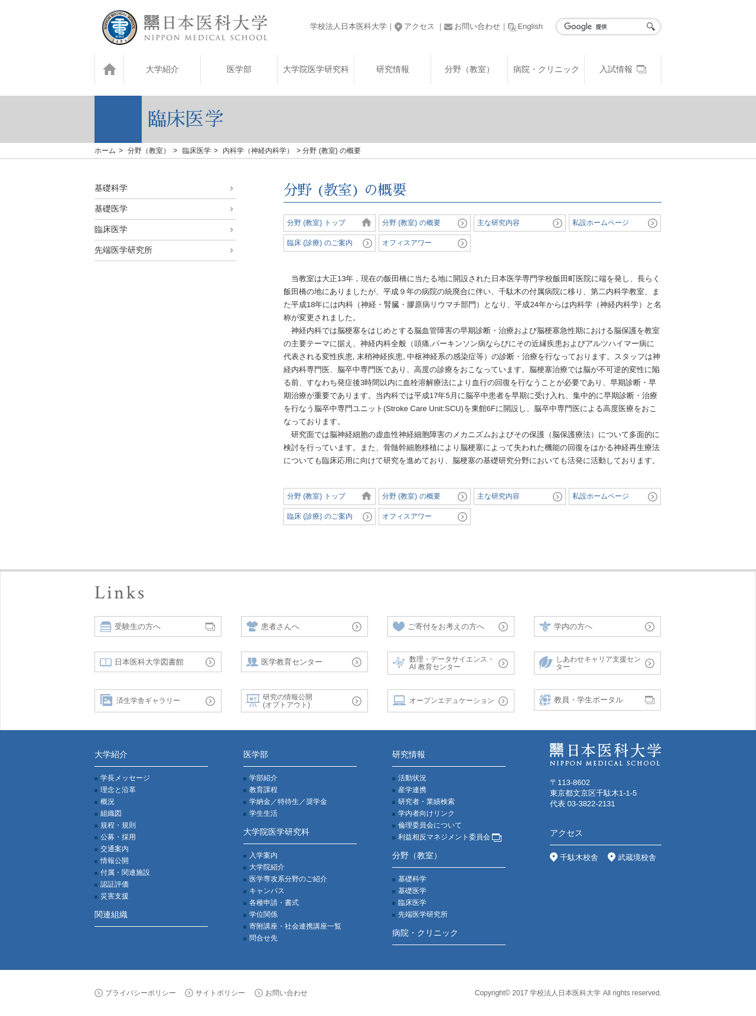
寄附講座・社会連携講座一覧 (295, 926)
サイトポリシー (215, 993)
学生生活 (263, 813)
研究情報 (392, 69)
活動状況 (412, 778)
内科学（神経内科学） (258, 150)
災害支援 (114, 896)
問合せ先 (263, 938)
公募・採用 (118, 837)
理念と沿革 (118, 790)
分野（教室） (469, 69)
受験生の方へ (130, 626)
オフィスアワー (407, 243)
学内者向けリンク (426, 813)
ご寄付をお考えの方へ (438, 626)
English (525, 26)
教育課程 (263, 790)
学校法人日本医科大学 (348, 26)
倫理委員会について (430, 825)
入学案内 (263, 855)
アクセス (415, 26)
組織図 (111, 813)
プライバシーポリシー (135, 993)
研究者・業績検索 (426, 801)
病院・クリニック (546, 69)
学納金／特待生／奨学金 (288, 801)
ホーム (105, 150)
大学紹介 (162, 69)
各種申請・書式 (274, 902)
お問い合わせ (472, 26)
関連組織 (111, 914)
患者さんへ (272, 626)
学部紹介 (263, 778)
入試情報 (622, 69)
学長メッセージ (125, 778)
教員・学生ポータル (581, 700)
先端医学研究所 (123, 250)
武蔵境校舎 (632, 857)
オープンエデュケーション (443, 701)
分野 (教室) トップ (316, 223)
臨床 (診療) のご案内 (320, 243)
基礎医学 (111, 208)
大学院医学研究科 (316, 69)
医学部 (239, 69)
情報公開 (114, 861)
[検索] (605, 26)
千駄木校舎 (574, 857)
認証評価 (114, 884)
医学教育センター (284, 661)
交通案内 (114, 849)
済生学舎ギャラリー (140, 701)
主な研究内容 (498, 223)
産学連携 (412, 790)
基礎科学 (111, 188)
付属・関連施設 (125, 872)
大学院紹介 (267, 867)
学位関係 (263, 914)
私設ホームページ (600, 223)
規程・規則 (118, 825)
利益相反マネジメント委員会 (449, 837)
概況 (107, 801)
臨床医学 (197, 150)
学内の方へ (565, 627)
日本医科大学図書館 (142, 661)
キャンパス (267, 891)
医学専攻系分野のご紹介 (288, 879)
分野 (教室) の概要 (411, 223)
